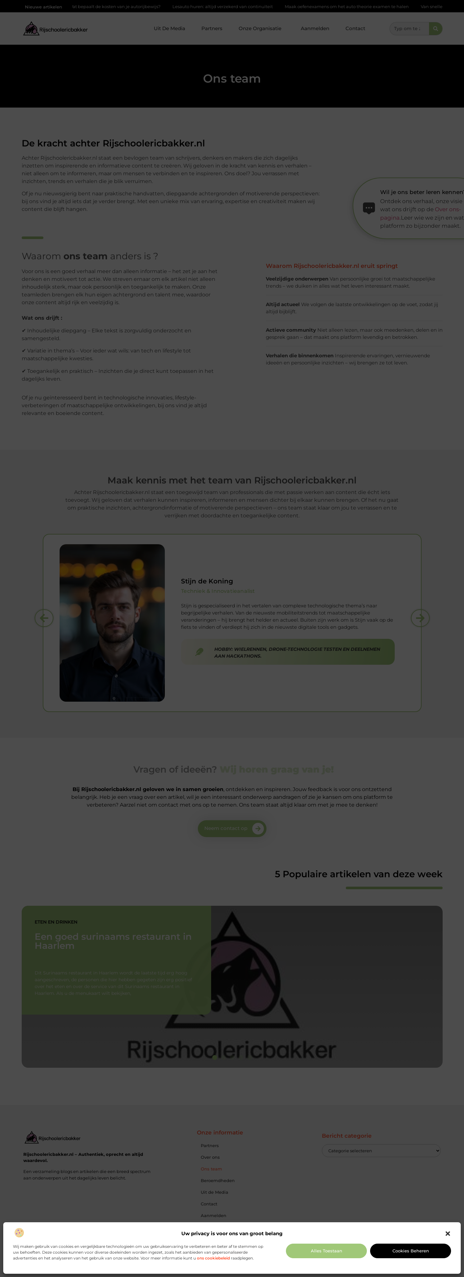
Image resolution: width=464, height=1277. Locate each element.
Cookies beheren (410, 1250)
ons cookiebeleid (213, 1258)
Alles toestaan (326, 1250)
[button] (448, 1233)
